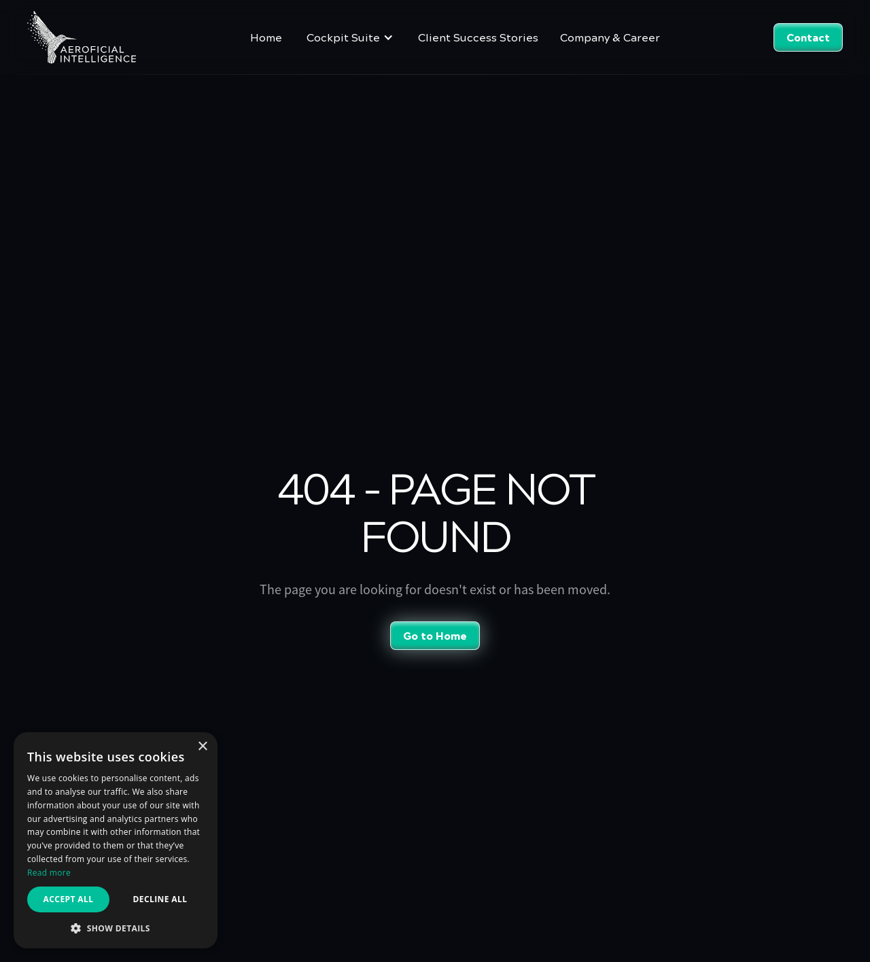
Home (266, 37)
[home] (81, 37)
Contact (808, 37)
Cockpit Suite (343, 37)
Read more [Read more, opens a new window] (49, 872)
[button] (350, 37)
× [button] (202, 747)
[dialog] (116, 840)
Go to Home (435, 635)
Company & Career (610, 37)
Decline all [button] (160, 899)
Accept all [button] (69, 899)
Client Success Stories (478, 37)
